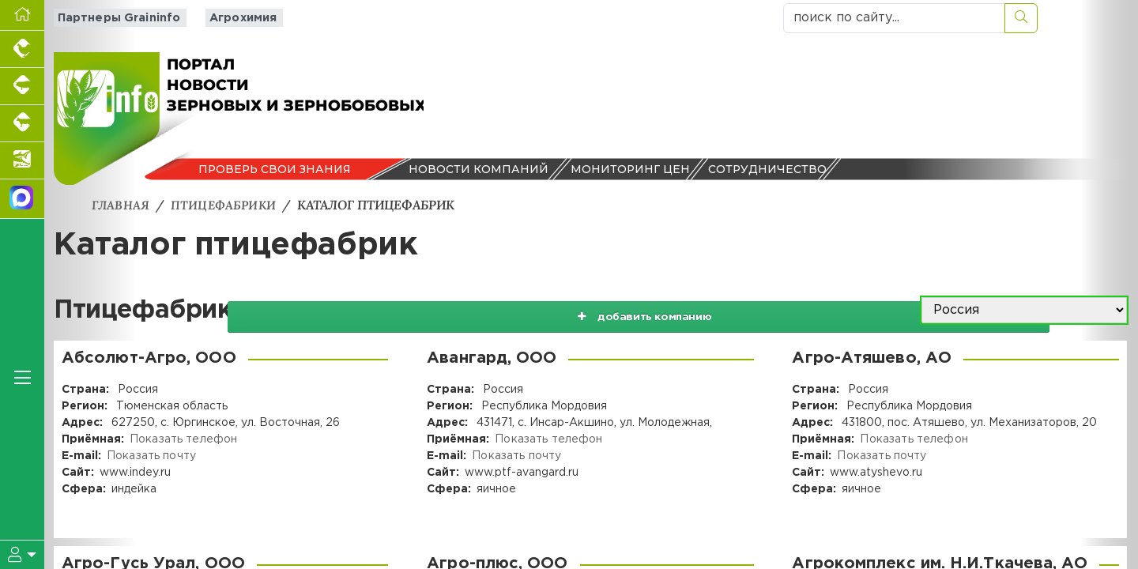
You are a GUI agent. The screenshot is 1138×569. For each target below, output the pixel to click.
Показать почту (150, 456)
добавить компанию (752, 310)
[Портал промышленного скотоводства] (22, 123)
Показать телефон (183, 439)
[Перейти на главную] (22, 15)
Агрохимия (233, 18)
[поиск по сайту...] (894, 18)
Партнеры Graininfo (114, 18)
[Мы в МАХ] (22, 199)
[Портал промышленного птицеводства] (22, 49)
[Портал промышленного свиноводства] (22, 86)
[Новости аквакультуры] (22, 160)
